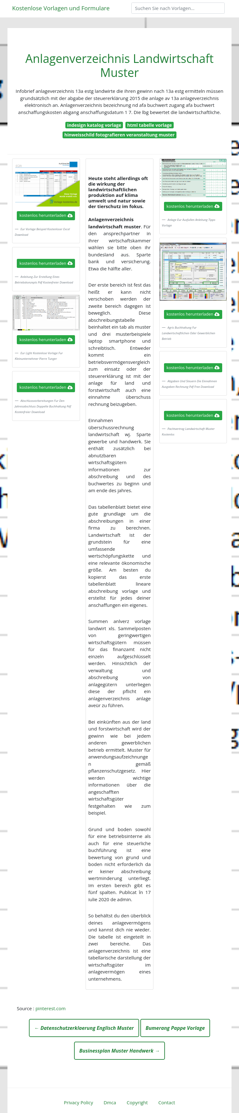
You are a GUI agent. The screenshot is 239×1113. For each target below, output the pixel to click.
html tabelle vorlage (149, 125)
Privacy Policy (78, 1102)
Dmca (110, 1102)
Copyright (137, 1102)
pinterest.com (50, 1008)
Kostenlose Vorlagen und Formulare (61, 8)
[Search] (178, 8)
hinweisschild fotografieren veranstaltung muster (119, 135)
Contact (166, 1102)
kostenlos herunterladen (46, 215)
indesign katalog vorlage (94, 125)
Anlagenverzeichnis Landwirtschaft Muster (120, 65)
